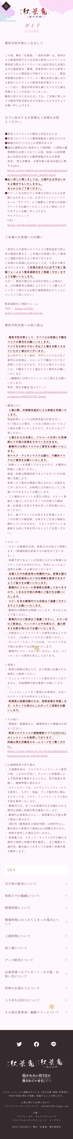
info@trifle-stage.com (55, 1106)
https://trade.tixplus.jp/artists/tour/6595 (37, 225)
